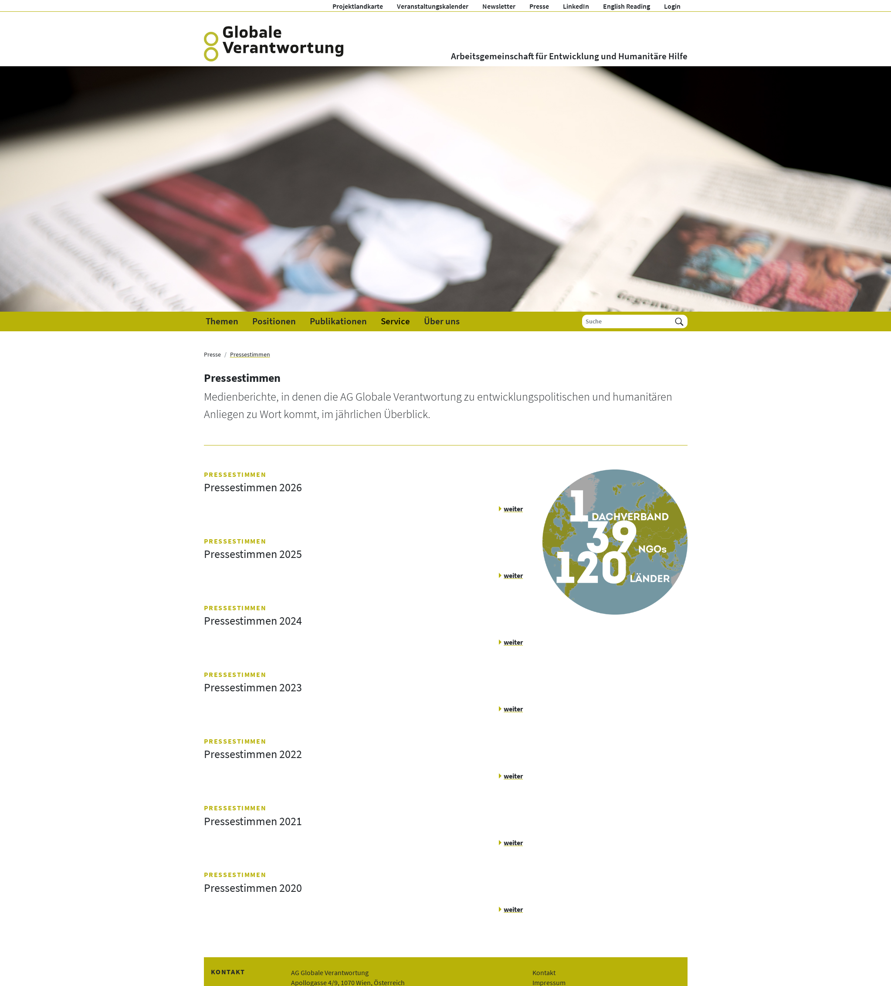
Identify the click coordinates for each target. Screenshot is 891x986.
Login (672, 6)
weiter (513, 508)
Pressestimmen (250, 354)
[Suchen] (679, 321)
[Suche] (626, 321)
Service (395, 321)
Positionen (274, 321)
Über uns (442, 321)
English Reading (626, 6)
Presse (539, 6)
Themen (222, 321)
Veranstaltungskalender (432, 6)
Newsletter (498, 6)
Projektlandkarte (357, 6)
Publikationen (338, 321)
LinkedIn (576, 6)
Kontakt (544, 972)
